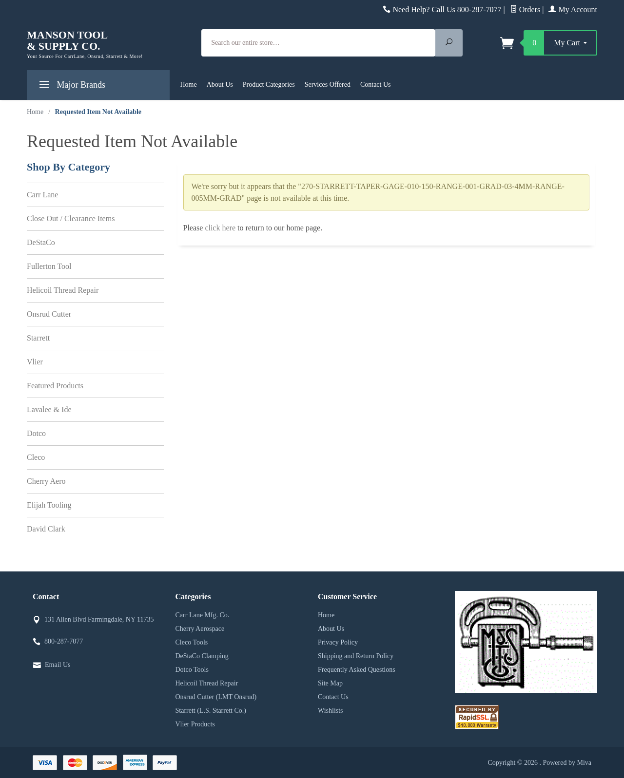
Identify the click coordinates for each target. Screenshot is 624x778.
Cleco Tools (192, 642)
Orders (525, 9)
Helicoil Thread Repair (62, 290)
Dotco (36, 433)
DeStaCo (41, 242)
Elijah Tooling (49, 505)
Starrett (38, 338)
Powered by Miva (567, 762)
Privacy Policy (338, 642)
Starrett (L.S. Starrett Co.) (211, 710)
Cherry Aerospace (200, 628)
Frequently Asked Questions (356, 669)
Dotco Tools (192, 669)
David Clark (46, 529)
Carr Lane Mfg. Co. (203, 615)
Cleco (36, 457)
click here (220, 228)
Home (188, 84)
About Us (220, 84)
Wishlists (330, 710)
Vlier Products (195, 724)
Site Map (330, 683)
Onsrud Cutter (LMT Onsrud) (216, 697)
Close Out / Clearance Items (71, 218)
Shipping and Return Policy (355, 656)
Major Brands (71, 86)
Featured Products (55, 385)
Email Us (58, 664)
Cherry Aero (46, 481)
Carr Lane (42, 194)
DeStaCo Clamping (202, 656)
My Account (572, 9)
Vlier (35, 362)
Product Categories (269, 84)
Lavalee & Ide (49, 409)
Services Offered (328, 84)
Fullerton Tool (49, 266)
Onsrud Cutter (49, 314)
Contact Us (375, 84)
